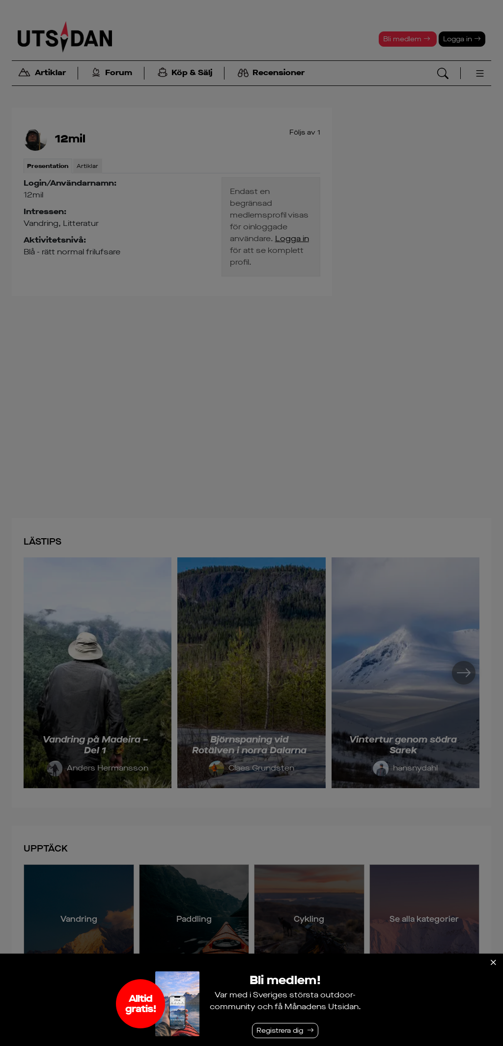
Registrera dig (279, 1030)
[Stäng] (493, 962)
